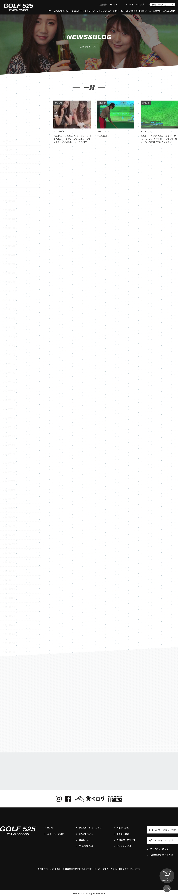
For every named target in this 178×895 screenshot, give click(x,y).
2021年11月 (10, 537)
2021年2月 (9, 610)
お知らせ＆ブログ (62, 10)
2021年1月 (9, 619)
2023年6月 (9, 375)
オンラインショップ (134, 4)
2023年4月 (9, 393)
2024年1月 (9, 321)
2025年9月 (9, 213)
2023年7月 (9, 366)
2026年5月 (9, 168)
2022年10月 (10, 438)
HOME (48, 827)
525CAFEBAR (131, 10)
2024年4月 (9, 303)
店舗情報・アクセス (108, 4)
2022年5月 (9, 483)
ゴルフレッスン (103, 10)
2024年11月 (10, 267)
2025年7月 (9, 231)
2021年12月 (10, 528)
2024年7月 (9, 294)
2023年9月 (9, 357)
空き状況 (157, 10)
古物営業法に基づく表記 (160, 855)
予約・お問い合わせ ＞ (162, 4)
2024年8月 (9, 285)
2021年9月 (9, 555)
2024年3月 (9, 312)
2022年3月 (9, 501)
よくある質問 (169, 10)
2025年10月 (10, 204)
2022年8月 (9, 456)
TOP (50, 10)
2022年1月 (9, 519)
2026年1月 (9, 195)
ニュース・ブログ (54, 834)
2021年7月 (9, 573)
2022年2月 (9, 510)
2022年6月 (9, 474)
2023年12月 (10, 330)
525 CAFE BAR (84, 846)
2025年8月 (9, 222)
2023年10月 (10, 348)
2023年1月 (9, 420)
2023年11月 (10, 339)
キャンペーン (10, 134)
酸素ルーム (117, 10)
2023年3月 (9, 402)
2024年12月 (10, 258)
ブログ (6, 125)
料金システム (145, 10)
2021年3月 (9, 601)
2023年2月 (9, 411)
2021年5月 (9, 582)
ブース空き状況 (122, 846)
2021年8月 (9, 564)
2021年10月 (10, 546)
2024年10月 (10, 276)
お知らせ (7, 116)
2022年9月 (9, 447)
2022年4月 (9, 492)
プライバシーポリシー (159, 849)
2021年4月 (9, 592)
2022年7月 (9, 465)
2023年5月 (9, 384)
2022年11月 (10, 429)
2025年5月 (9, 240)
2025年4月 (9, 249)
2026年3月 (9, 186)
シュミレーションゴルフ (83, 10)
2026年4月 (9, 177)
